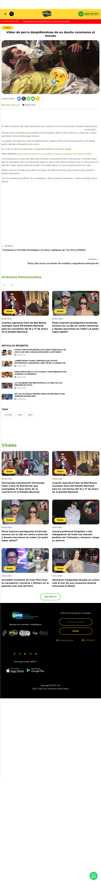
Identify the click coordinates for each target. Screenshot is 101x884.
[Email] (33, 99)
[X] (24, 99)
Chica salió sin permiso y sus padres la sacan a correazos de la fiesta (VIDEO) (54, 154)
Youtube (8, 415)
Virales (7, 27)
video (30, 415)
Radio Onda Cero (12, 105)
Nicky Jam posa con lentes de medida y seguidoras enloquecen (63, 263)
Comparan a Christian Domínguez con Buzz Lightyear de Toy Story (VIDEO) (43, 250)
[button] (5, 285)
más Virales (50, 597)
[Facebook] (19, 99)
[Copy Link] (38, 99)
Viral (20, 415)
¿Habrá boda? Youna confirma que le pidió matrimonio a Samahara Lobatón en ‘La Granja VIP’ (40, 362)
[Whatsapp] (28, 99)
